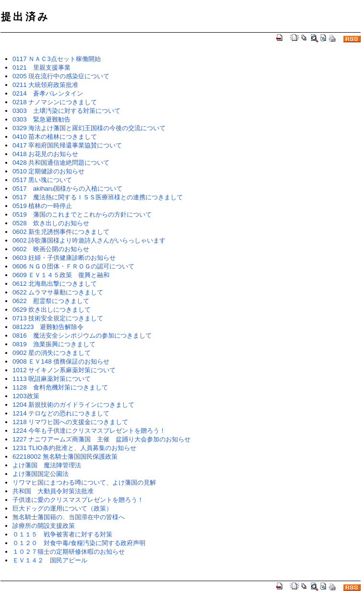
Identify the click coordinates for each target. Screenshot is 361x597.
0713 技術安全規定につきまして (57, 318)
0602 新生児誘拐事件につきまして (60, 231)
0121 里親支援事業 (41, 67)
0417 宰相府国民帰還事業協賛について (67, 145)
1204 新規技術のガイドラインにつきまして (73, 404)
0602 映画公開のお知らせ (50, 249)
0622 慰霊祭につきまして (50, 301)
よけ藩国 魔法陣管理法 (46, 465)
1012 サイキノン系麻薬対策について (64, 370)
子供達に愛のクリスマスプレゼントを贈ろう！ (78, 499)
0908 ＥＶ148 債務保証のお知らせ (60, 361)
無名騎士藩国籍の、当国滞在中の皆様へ (68, 517)
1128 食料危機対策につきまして (60, 387)
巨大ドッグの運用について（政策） (62, 508)
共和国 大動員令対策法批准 (53, 491)
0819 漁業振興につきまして (54, 344)
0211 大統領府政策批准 (45, 84)
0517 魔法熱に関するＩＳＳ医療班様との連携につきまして (97, 197)
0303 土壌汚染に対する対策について (66, 110)
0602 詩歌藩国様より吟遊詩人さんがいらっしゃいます (89, 240)
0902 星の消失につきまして (51, 352)
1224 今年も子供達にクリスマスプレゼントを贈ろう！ (89, 430)
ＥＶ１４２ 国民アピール (49, 560)
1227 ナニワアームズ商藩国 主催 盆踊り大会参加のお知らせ (101, 439)
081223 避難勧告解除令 (48, 326)
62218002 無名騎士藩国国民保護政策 (65, 456)
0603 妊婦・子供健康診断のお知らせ (64, 257)
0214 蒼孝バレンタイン (47, 93)
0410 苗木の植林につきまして (54, 136)
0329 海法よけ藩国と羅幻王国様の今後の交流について (89, 128)
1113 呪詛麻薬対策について (51, 378)
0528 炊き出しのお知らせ (50, 223)
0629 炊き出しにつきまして (51, 309)
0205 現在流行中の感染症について (60, 76)
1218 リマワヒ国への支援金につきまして (70, 422)
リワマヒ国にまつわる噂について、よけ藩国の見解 (84, 482)
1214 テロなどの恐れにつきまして (60, 413)
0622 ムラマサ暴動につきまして (57, 292)
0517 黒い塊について (42, 179)
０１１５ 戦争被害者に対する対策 (62, 534)
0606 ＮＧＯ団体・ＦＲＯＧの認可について (73, 266)
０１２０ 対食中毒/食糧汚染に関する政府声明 (78, 543)
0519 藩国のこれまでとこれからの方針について (82, 214)
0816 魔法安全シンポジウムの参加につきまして (82, 335)
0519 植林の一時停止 (42, 205)
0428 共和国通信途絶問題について (60, 162)
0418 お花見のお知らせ (45, 154)
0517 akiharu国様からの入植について (67, 188)
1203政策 (25, 396)
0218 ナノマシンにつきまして (54, 102)
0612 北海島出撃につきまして (54, 283)
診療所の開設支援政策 (43, 525)
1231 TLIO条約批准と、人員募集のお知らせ (74, 447)
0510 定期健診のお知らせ (48, 171)
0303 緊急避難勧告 (41, 119)
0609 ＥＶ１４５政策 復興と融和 (60, 275)
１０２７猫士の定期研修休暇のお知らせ (68, 551)
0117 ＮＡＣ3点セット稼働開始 (56, 58)
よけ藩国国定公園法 (40, 473)
